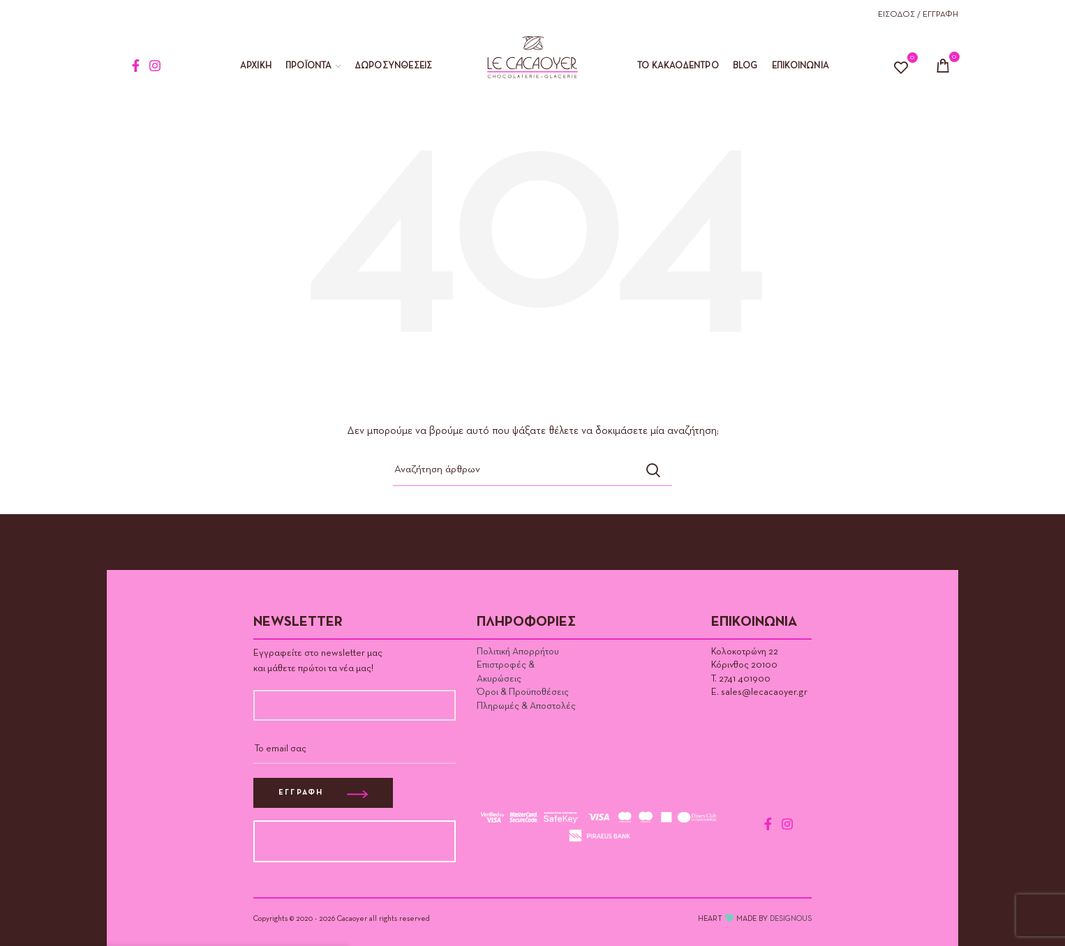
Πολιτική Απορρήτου (518, 651)
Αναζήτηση (653, 470)
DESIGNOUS (791, 918)
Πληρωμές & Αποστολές (526, 706)
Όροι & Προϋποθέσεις (523, 692)
